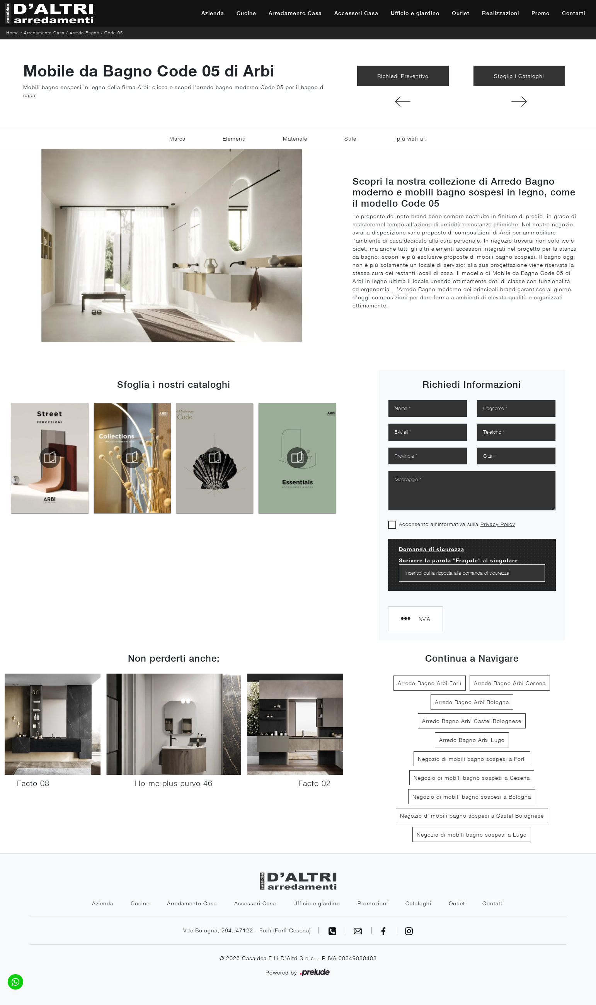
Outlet (461, 13)
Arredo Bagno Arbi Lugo (472, 740)
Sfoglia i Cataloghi (519, 76)
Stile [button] (350, 138)
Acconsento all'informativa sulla (457, 524)
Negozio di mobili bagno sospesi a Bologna (471, 796)
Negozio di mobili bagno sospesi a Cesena (472, 777)
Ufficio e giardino (415, 13)
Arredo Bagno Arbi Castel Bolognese (471, 721)
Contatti (573, 13)
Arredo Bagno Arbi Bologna (472, 702)
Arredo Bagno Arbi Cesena (510, 683)
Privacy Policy (497, 524)
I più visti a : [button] (410, 138)
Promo (540, 13)
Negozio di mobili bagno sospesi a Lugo (472, 834)
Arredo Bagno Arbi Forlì (429, 683)
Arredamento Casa (295, 13)
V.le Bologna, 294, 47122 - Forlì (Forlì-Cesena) (247, 930)
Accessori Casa (356, 13)
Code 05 (113, 32)
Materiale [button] (295, 138)
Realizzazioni (500, 13)
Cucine (246, 13)
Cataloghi (418, 903)
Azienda (212, 13)
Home (12, 32)
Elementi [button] (234, 138)
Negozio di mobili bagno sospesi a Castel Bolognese (472, 815)
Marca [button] (177, 138)
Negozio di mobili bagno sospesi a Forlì (472, 758)
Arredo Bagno (84, 32)
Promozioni (373, 903)
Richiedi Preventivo (403, 76)
